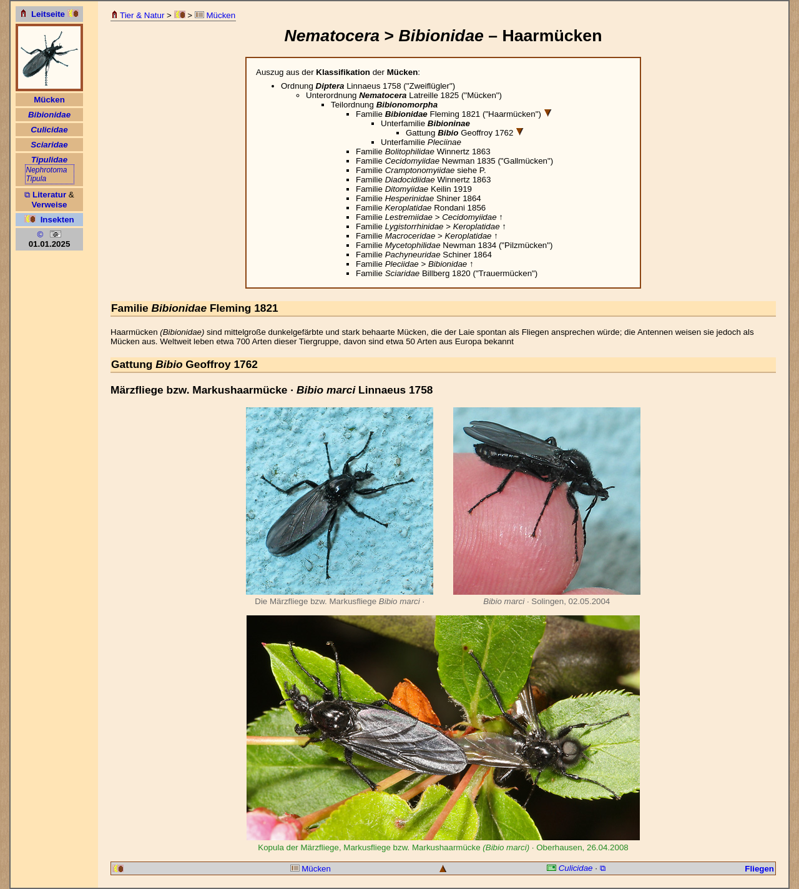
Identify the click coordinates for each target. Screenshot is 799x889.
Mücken (215, 15)
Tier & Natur (137, 15)
